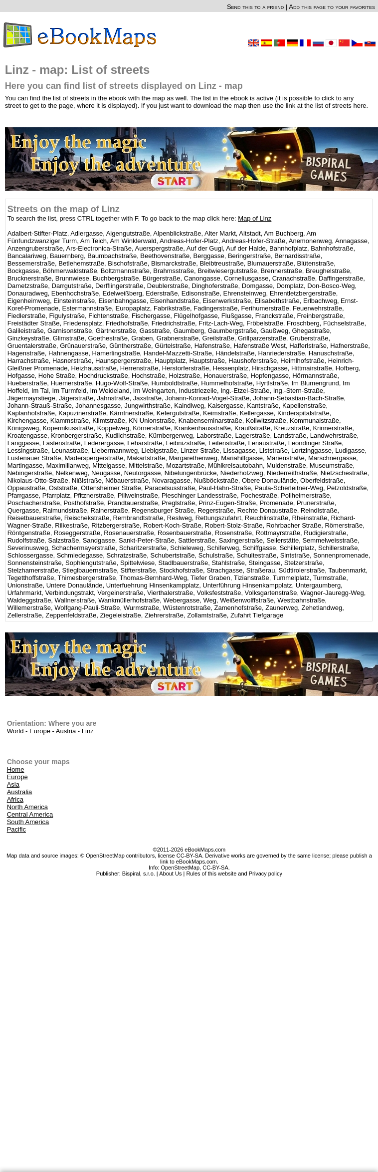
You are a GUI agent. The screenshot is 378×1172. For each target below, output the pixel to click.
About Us (170, 874)
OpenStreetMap (180, 868)
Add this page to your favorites (332, 6)
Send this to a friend (255, 6)
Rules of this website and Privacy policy (234, 874)
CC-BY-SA (215, 868)
